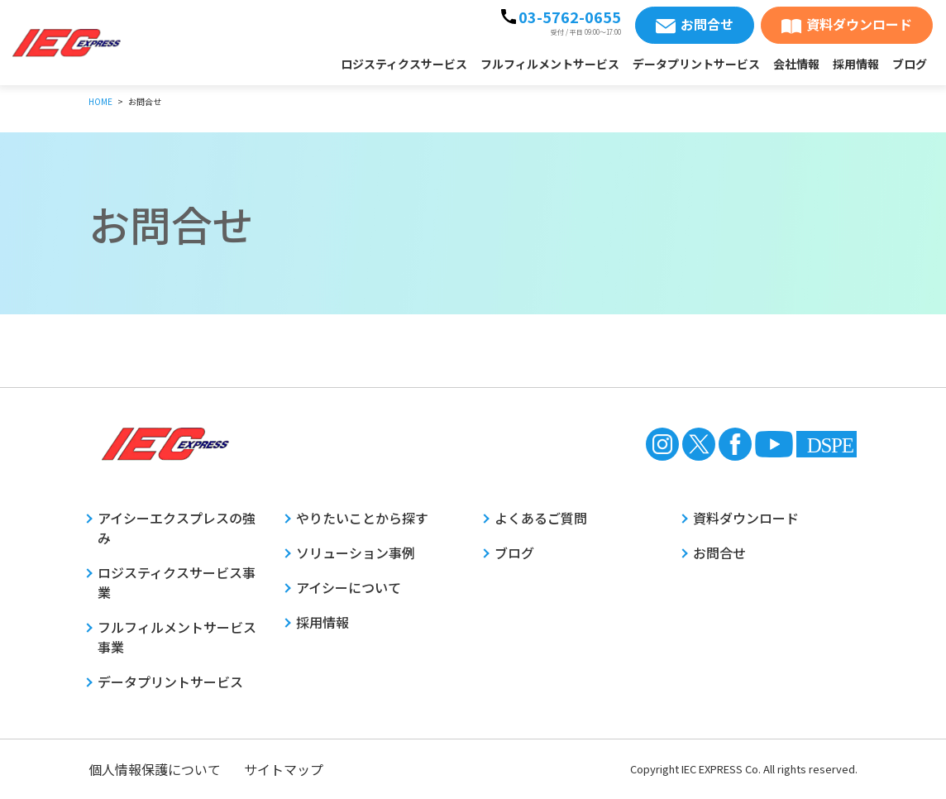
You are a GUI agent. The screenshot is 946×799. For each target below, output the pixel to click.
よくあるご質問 (540, 518)
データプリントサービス (696, 63)
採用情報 (856, 63)
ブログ (909, 63)
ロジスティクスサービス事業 (177, 582)
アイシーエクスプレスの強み (177, 528)
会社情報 (796, 63)
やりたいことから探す (362, 518)
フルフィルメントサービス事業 (177, 637)
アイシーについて (348, 587)
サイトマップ (283, 769)
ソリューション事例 (355, 552)
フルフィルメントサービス (549, 63)
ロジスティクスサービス (404, 63)
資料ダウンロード (859, 24)
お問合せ (707, 24)
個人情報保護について (154, 769)
